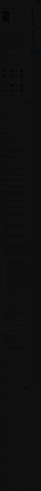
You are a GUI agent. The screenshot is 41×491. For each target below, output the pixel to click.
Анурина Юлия (3, 436)
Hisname (5, 241)
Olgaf (5, 165)
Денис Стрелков (6, 223)
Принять (32, 488)
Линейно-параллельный (8, 39)
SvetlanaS (5, 108)
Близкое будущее (12, 36)
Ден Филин (5, 334)
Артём (5, 145)
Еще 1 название (11, 9)
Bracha (3, 460)
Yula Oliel (3, 431)
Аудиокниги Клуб (4, 490)
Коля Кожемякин (6, 361)
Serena (5, 346)
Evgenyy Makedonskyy (7, 298)
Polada (2, 407)
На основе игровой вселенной (17, 34)
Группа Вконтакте (35, 50)
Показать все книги (34, 26)
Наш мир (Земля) (9, 35)
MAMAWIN (5, 370)
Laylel (5, 308)
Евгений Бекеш (3, 417)
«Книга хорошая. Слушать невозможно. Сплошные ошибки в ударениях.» (16, 24)
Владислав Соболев (4, 441)
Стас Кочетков (9, 161)
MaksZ (5, 104)
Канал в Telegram (35, 52)
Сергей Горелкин (6, 379)
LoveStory (5, 141)
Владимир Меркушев (7, 132)
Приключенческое (9, 34)
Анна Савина (3, 455)
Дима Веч (3, 465)
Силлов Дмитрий (9, 68)
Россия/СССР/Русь (15, 35)
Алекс (2, 484)
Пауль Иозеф (6, 219)
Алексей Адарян (6, 178)
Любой (9, 37)
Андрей (5, 184)
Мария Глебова (3, 393)
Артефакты (17, 38)
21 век (8, 36)
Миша (5, 383)
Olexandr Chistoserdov (11, 330)
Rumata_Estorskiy (9, 366)
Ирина (2, 412)
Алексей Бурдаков (6, 127)
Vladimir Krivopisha (6, 294)
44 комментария (27, 24)
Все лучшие (33, 47)
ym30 (5, 119)
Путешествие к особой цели (11, 38)
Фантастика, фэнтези (5, 27)
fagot (5, 123)
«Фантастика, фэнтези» (13, 82)
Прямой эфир (5, 391)
